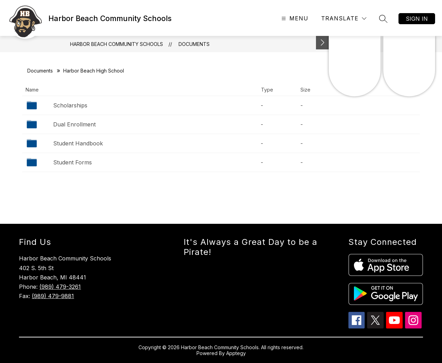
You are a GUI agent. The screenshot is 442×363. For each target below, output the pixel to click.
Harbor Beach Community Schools (116, 44)
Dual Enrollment (74, 124)
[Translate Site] (343, 18)
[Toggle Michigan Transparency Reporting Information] (322, 42)
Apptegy (236, 353)
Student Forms (72, 162)
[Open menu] (294, 18)
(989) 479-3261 (60, 286)
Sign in (417, 18)
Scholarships (70, 105)
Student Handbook (78, 143)
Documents (194, 44)
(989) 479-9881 (53, 296)
